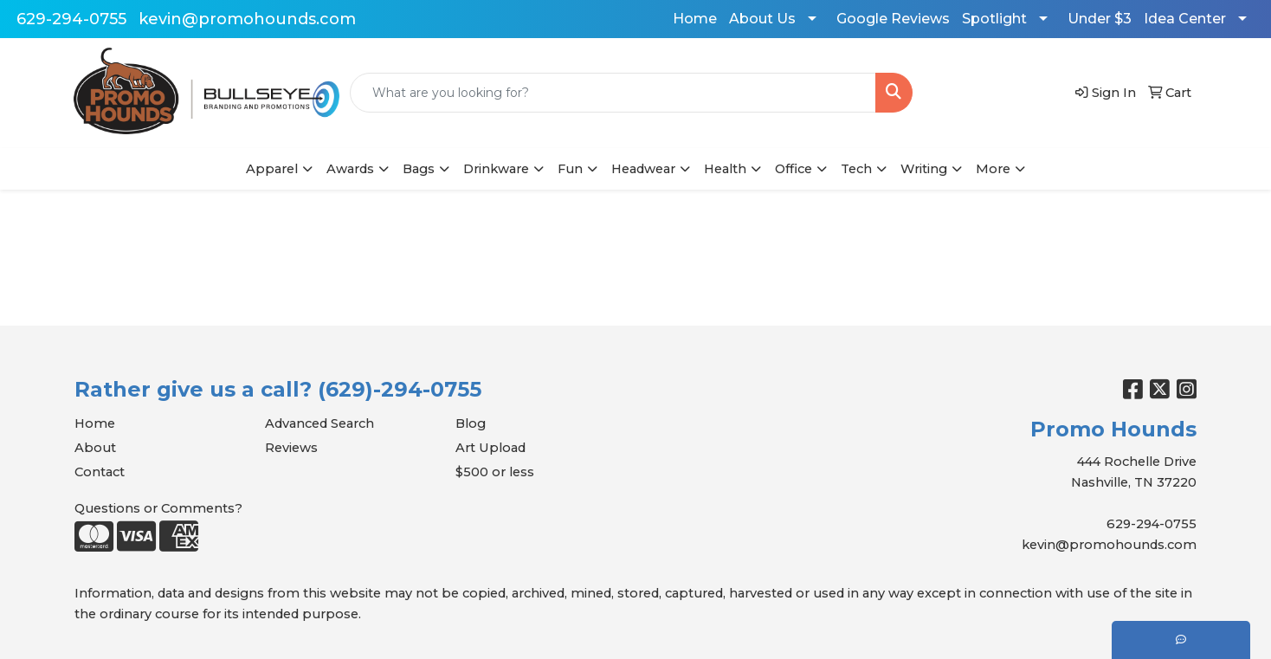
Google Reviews (893, 18)
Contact (99, 472)
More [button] (993, 169)
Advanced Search (319, 423)
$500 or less (494, 472)
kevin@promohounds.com (247, 19)
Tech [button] (856, 169)
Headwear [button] (643, 169)
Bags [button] (419, 169)
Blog (470, 423)
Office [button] (793, 169)
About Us (762, 18)
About (95, 447)
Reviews (291, 447)
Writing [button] (923, 169)
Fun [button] (570, 169)
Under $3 (1100, 18)
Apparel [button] (272, 169)
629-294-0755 (71, 19)
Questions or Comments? (158, 508)
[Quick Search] (613, 93)
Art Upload (490, 447)
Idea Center (1185, 18)
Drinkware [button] (496, 169)
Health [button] (725, 169)
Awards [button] (350, 169)
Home (695, 18)
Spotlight (994, 18)
